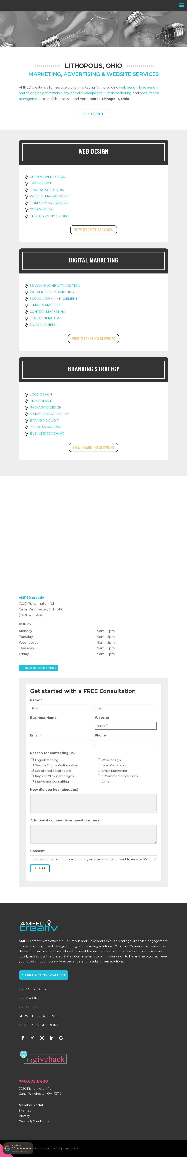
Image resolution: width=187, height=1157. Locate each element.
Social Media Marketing (53, 771)
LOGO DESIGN (41, 394)
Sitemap (25, 1110)
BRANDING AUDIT (44, 420)
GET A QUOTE (93, 113)
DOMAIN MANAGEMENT (49, 203)
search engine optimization (40, 93)
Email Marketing (114, 771)
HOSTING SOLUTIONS (47, 190)
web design (128, 87)
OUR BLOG (29, 1007)
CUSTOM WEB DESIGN (47, 177)
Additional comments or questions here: (65, 820)
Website (102, 718)
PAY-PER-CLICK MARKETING (52, 292)
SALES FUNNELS (43, 325)
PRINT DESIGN (41, 401)
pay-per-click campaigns (82, 93)
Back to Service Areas (40, 668)
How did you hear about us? (54, 790)
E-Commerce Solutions (120, 776)
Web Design (111, 760)
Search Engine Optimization (56, 765)
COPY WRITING (41, 209)
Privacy (24, 1116)
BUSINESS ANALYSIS (46, 427)
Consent (37, 851)
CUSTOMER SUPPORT (39, 1025)
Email (35, 735)
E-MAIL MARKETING (45, 305)
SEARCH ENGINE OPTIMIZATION (55, 285)
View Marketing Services (93, 338)
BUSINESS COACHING (47, 433)
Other (106, 781)
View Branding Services (93, 447)
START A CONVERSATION (43, 975)
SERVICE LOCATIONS (38, 1016)
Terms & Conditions (34, 1121)
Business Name (43, 718)
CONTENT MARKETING (47, 312)
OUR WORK (29, 998)
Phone (101, 735)
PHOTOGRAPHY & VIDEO (49, 216)
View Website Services (93, 229)
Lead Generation (114, 765)
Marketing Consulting (52, 781)
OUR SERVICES (32, 989)
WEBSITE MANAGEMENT (49, 196)
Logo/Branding (46, 760)
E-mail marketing (117, 93)
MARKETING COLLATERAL (50, 414)
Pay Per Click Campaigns (54, 776)
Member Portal (31, 1105)
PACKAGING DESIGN (46, 407)
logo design (148, 87)
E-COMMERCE (41, 183)
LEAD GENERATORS (45, 318)
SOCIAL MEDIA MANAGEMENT (53, 299)
